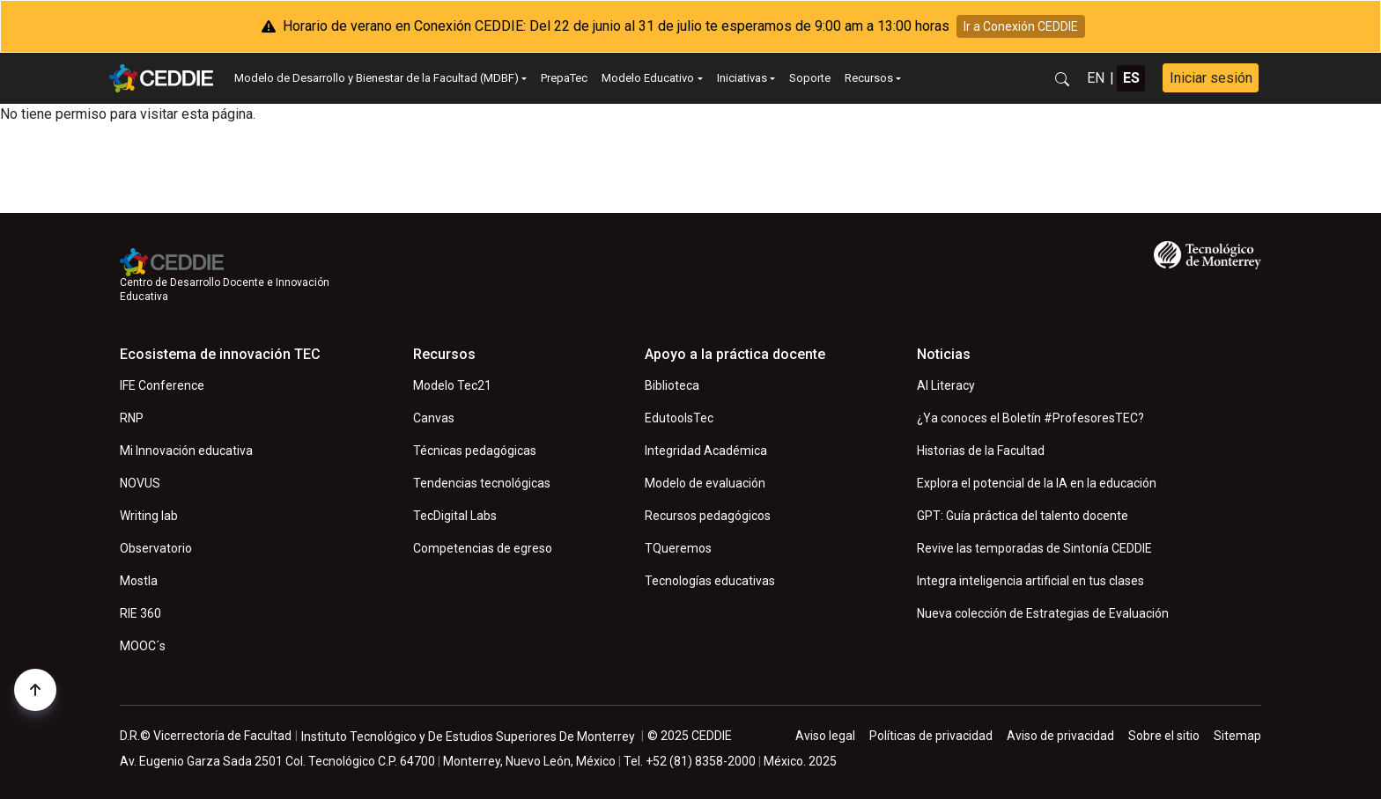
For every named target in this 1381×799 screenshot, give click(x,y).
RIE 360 (140, 613)
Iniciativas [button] (742, 77)
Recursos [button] (869, 77)
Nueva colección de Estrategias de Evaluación (1043, 613)
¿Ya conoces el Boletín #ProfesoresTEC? (1030, 418)
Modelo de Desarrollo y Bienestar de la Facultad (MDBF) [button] (376, 77)
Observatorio (156, 548)
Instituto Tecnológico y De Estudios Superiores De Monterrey (468, 736)
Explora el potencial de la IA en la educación (1036, 483)
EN (1095, 78)
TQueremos (678, 548)
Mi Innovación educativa (186, 450)
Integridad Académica (706, 450)
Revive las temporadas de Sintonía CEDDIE (1034, 548)
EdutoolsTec (679, 418)
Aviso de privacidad (1060, 736)
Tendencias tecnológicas (481, 483)
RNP (132, 418)
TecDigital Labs (455, 516)
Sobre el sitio (1164, 736)
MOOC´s (143, 646)
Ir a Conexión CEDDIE (1021, 26)
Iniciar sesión (1211, 78)
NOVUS (140, 483)
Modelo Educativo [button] (648, 77)
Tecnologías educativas (710, 581)
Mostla (139, 581)
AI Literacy (946, 385)
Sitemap (1237, 736)
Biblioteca (672, 385)
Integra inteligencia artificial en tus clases (1030, 581)
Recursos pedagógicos (708, 516)
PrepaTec (564, 77)
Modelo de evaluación (705, 483)
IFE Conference (162, 385)
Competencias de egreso (482, 548)
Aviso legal (825, 736)
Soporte (810, 77)
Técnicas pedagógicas (474, 450)
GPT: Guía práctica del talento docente (1022, 516)
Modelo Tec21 (452, 385)
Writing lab (149, 516)
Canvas (433, 418)
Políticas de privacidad (931, 736)
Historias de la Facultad (981, 450)
